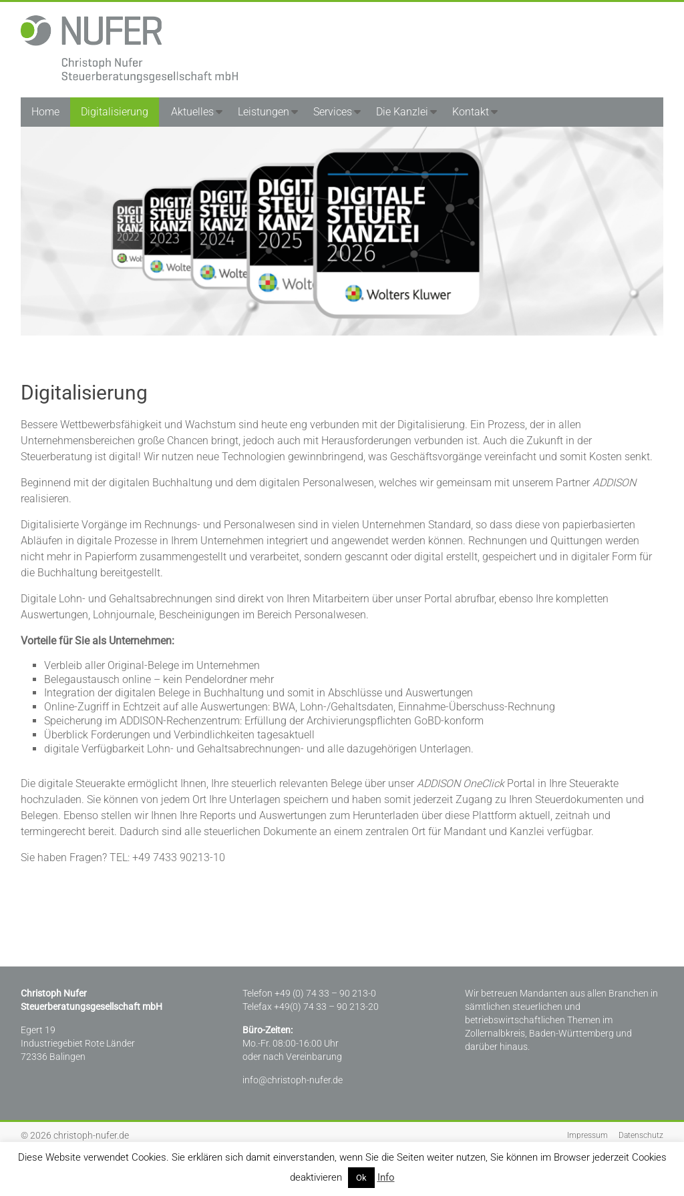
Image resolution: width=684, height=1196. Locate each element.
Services (332, 111)
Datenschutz (641, 1135)
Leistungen (263, 111)
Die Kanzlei (402, 111)
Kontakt (470, 111)
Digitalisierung (114, 111)
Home (45, 111)
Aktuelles (192, 111)
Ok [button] (361, 1178)
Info (386, 1177)
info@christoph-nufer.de (292, 1080)
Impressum (587, 1135)
